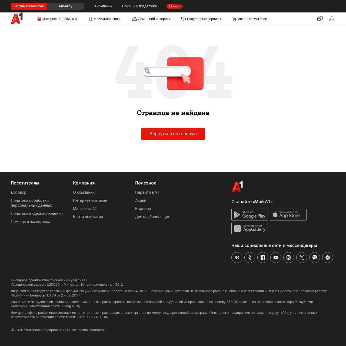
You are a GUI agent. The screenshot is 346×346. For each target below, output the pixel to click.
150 (229, 302)
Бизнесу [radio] (65, 6)
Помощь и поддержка (139, 6)
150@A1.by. (71, 306)
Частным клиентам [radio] (29, 6)
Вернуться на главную (173, 133)
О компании (103, 6)
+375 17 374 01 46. (93, 317)
